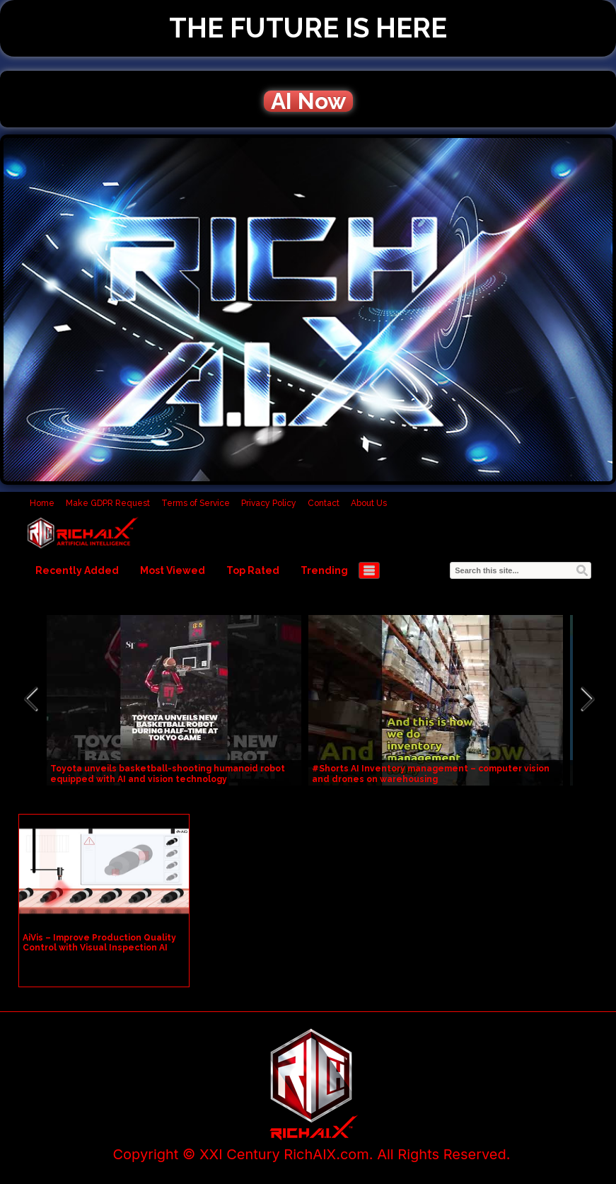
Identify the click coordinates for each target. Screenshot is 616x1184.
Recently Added (77, 570)
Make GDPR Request (108, 503)
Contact (323, 503)
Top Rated (252, 570)
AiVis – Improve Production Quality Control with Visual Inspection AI (99, 943)
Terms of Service (195, 503)
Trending (324, 570)
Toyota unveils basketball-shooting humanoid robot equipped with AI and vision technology (167, 774)
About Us (369, 503)
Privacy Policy (268, 503)
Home (42, 503)
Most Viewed (172, 570)
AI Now (308, 101)
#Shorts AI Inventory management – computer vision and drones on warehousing (431, 774)
